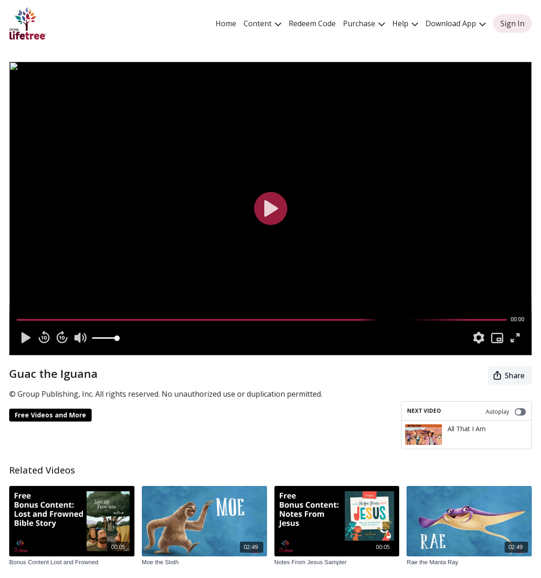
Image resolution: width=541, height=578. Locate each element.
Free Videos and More (50, 414)
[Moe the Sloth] (204, 562)
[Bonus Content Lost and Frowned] (71, 562)
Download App (455, 23)
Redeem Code (312, 23)
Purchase (364, 23)
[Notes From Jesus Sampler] (337, 562)
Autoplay (506, 412)
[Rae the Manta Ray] (469, 562)
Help (405, 23)
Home (225, 23)
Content (262, 23)
